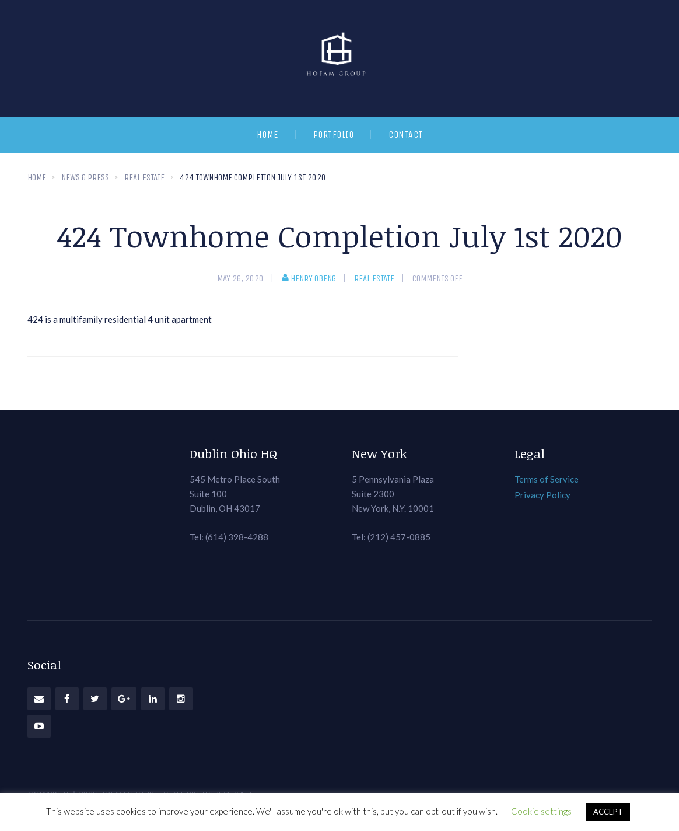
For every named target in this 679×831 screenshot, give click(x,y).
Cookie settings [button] (541, 811)
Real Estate (374, 278)
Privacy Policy (542, 495)
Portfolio (333, 134)
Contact (405, 134)
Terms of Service (546, 479)
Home (267, 134)
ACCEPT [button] (608, 811)
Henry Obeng (309, 278)
